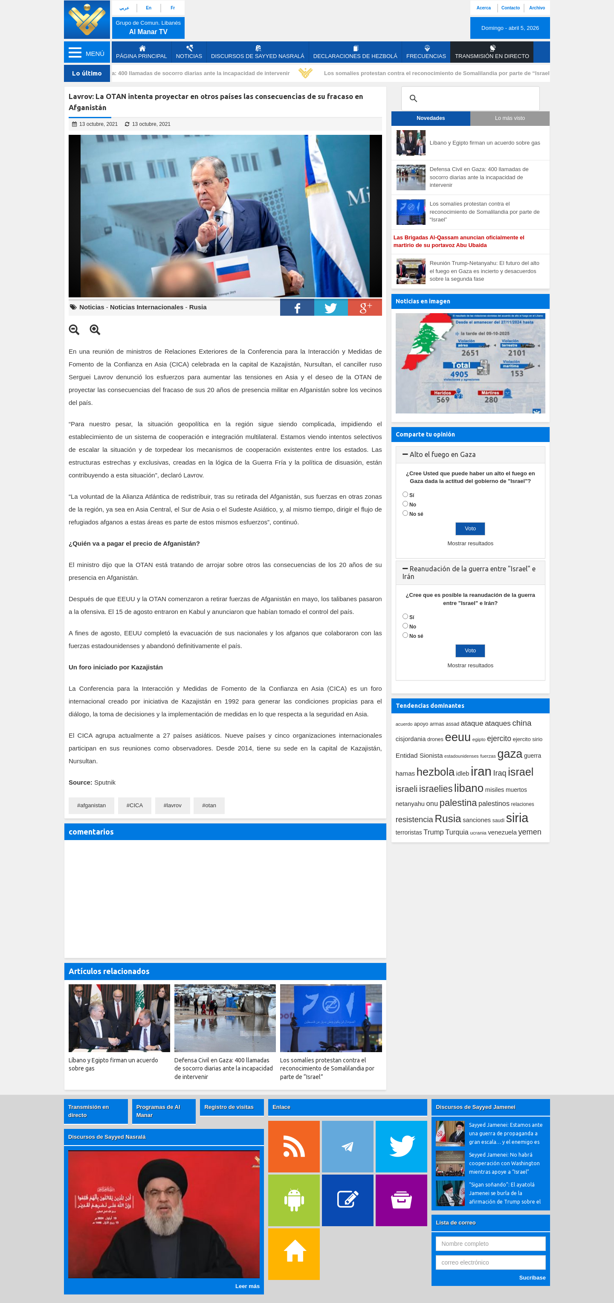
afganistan (93, 805)
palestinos (494, 803)
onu (432, 804)
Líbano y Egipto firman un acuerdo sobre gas (485, 143)
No (412, 505)
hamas (405, 773)
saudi (498, 820)
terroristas (409, 832)
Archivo (537, 8)
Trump (433, 832)
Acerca (484, 8)
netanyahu (410, 803)
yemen (530, 832)
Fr (173, 8)
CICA (136, 805)
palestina (458, 802)
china (521, 722)
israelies (435, 789)
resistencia (414, 819)
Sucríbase (532, 1277)
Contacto (510, 8)
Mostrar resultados (470, 543)
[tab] (470, 455)
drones (435, 739)
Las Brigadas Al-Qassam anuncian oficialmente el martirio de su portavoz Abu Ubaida (459, 241)
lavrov (174, 805)
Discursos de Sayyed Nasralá (257, 52)
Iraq (500, 773)
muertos (516, 790)
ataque (472, 723)
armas (437, 724)
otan (211, 805)
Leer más (247, 1286)
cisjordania (411, 739)
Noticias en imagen (423, 301)
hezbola (436, 772)
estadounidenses (461, 756)
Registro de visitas (229, 1107)
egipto (479, 739)
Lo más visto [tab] (510, 118)
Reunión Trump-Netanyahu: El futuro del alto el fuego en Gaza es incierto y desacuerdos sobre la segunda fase (484, 271)
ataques (498, 723)
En (148, 8)
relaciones (522, 804)
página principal (141, 52)
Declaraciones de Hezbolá (355, 52)
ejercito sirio (528, 739)
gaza (510, 753)
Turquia (457, 832)
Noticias (189, 52)
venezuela (502, 832)
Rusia (198, 307)
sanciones (477, 820)
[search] (469, 98)
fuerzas (488, 756)
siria (517, 818)
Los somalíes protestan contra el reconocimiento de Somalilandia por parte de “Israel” (440, 73)
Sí (411, 495)
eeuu (458, 737)
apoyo (421, 724)
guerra (532, 755)
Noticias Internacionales (147, 307)
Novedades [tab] (431, 118)
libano (469, 788)
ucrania (478, 832)
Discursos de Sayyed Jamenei (475, 1107)
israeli (407, 789)
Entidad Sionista (419, 755)
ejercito (499, 738)
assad (453, 724)
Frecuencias (426, 52)
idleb (462, 773)
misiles (494, 789)
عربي (124, 8)
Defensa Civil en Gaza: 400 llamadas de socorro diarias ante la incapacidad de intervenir (175, 73)
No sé (416, 514)
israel (520, 772)
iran (481, 771)
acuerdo (404, 724)
